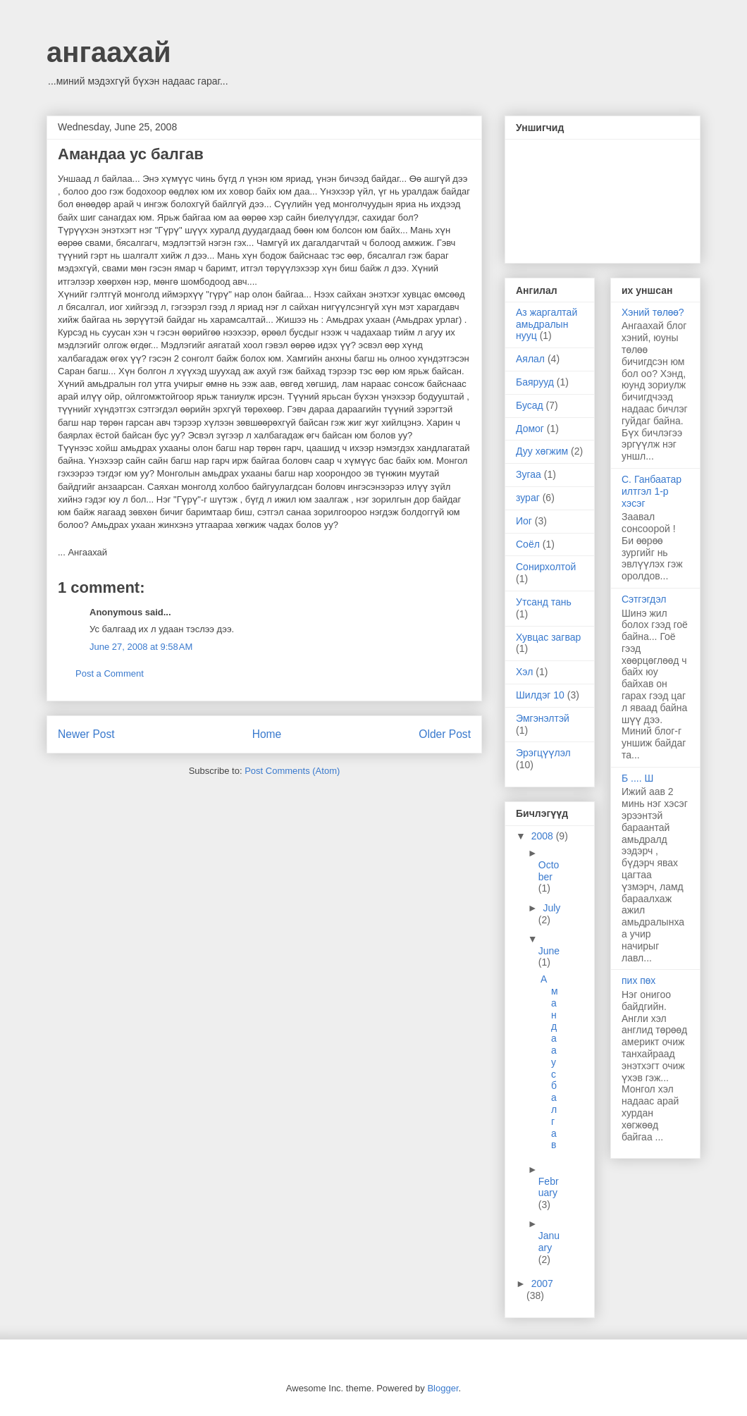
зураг (528, 497)
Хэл (524, 671)
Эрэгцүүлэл (543, 752)
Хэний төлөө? (653, 312)
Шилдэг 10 (540, 695)
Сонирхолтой (546, 566)
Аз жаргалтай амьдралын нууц (546, 324)
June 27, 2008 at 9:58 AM (140, 646)
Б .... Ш (637, 778)
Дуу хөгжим (542, 451)
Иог (524, 521)
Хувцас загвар (548, 637)
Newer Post (86, 734)
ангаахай (109, 52)
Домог (530, 428)
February (548, 1187)
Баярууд (535, 382)
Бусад (529, 405)
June (549, 950)
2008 (543, 836)
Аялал (530, 358)
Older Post (445, 734)
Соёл (528, 544)
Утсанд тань (544, 602)
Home (267, 734)
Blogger (442, 1388)
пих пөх (638, 980)
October (549, 870)
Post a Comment (109, 673)
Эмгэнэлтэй (542, 718)
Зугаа (528, 474)
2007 (542, 1283)
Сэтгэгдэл (644, 599)
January (549, 1241)
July (551, 907)
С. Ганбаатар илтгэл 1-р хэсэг (651, 491)
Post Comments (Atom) (292, 770)
